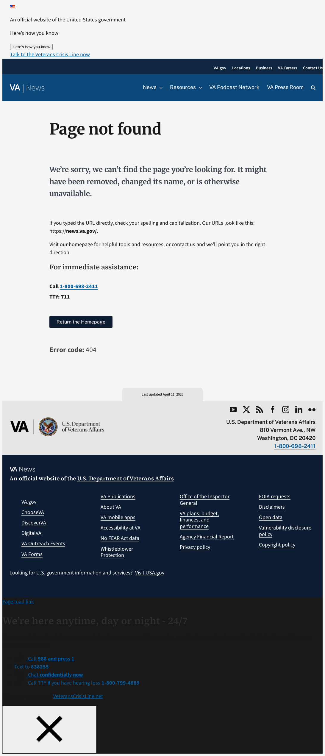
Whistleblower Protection (117, 552)
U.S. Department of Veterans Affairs (125, 478)
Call (50, 659)
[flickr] (311, 409)
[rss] (259, 409)
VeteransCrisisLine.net (78, 696)
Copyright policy (277, 545)
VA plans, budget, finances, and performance (199, 520)
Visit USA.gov (149, 573)
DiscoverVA (33, 523)
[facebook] (272, 409)
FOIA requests (274, 496)
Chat (55, 675)
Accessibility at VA (120, 528)
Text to (31, 667)
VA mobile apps (118, 517)
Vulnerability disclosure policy (285, 531)
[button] (50, 54)
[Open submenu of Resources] (199, 87)
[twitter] (246, 409)
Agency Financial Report (207, 537)
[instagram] (285, 409)
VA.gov (28, 502)
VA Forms (32, 554)
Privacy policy (195, 547)
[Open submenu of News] (159, 87)
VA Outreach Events (43, 543)
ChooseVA (32, 512)
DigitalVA (31, 533)
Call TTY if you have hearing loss (83, 683)
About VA (111, 507)
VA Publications (118, 496)
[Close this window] (49, 729)
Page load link (18, 601)
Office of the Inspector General (204, 500)
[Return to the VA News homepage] (27, 88)
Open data (270, 517)
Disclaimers (272, 507)
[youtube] (233, 409)
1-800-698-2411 (79, 286)
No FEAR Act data (120, 538)
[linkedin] (298, 409)
